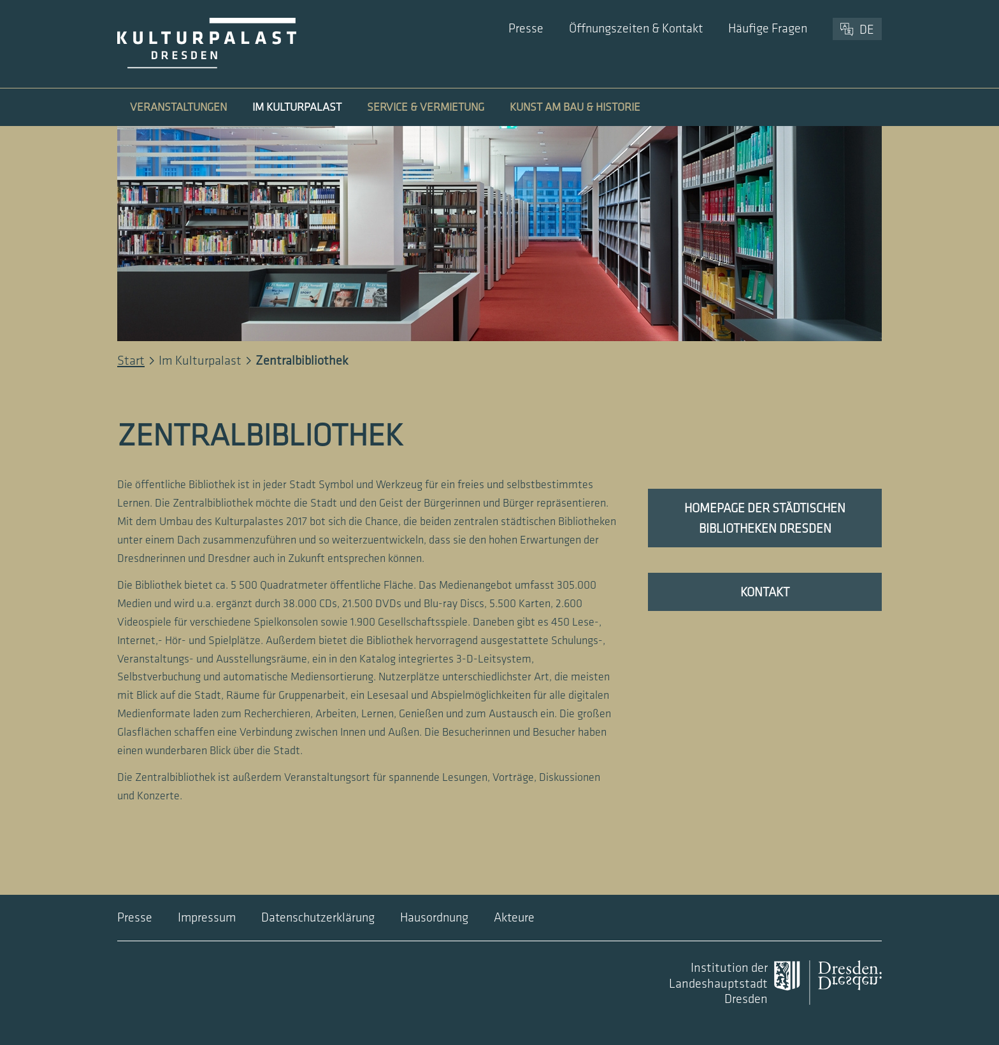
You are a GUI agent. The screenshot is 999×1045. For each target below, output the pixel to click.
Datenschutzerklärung (318, 917)
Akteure (514, 917)
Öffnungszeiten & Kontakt (636, 28)
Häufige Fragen (767, 28)
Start (131, 360)
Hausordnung (434, 917)
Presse (525, 28)
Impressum (207, 917)
